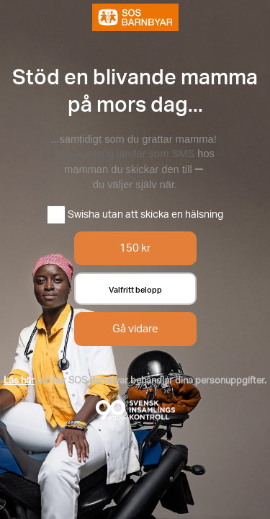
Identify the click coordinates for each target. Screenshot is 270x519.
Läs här (19, 380)
